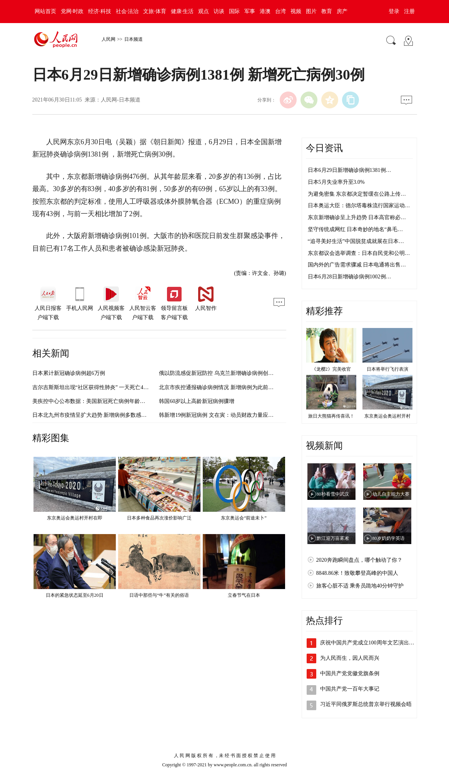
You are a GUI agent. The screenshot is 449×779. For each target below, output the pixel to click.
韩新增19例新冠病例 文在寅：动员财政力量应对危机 (221, 415)
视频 (295, 11)
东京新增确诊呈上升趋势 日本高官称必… (357, 217)
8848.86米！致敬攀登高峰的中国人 (357, 573)
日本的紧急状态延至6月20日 (74, 595)
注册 (409, 11)
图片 (311, 11)
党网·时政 (72, 11)
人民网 (108, 39)
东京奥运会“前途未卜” (244, 518)
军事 (249, 11)
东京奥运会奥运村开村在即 (74, 518)
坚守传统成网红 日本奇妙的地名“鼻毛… (355, 229)
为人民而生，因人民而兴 (349, 658)
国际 (234, 11)
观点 (203, 11)
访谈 (219, 11)
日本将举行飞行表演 (387, 369)
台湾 (280, 11)
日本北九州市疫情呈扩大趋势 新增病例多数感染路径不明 (100, 415)
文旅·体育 (154, 11)
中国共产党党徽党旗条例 (349, 673)
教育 (326, 11)
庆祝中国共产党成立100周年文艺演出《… (370, 643)
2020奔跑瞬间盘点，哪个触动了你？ (359, 560)
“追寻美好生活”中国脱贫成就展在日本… (356, 241)
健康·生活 (182, 11)
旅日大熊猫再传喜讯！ (331, 416)
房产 (342, 11)
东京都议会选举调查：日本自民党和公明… (359, 253)
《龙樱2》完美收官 (331, 369)
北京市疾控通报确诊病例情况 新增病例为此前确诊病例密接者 (232, 387)
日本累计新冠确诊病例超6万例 (68, 373)
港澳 (265, 11)
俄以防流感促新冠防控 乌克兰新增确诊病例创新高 (219, 373)
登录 (394, 11)
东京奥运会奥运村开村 (387, 416)
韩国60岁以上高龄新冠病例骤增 (196, 401)
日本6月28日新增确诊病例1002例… (349, 277)
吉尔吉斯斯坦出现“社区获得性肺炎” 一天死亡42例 (92, 387)
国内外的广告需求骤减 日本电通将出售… (357, 265)
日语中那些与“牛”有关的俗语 (159, 595)
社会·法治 (127, 11)
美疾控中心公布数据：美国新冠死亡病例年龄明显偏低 (97, 401)
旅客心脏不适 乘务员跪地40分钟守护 (360, 586)
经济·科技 (99, 11)
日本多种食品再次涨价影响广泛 (159, 518)
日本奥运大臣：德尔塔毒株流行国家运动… (359, 205)
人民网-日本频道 (120, 100)
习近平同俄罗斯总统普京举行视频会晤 (366, 704)
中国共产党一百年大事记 (349, 689)
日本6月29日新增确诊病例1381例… (349, 170)
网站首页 (45, 11)
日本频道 (133, 39)
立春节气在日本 (244, 595)
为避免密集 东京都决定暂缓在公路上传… (357, 194)
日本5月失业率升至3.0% (336, 182)
